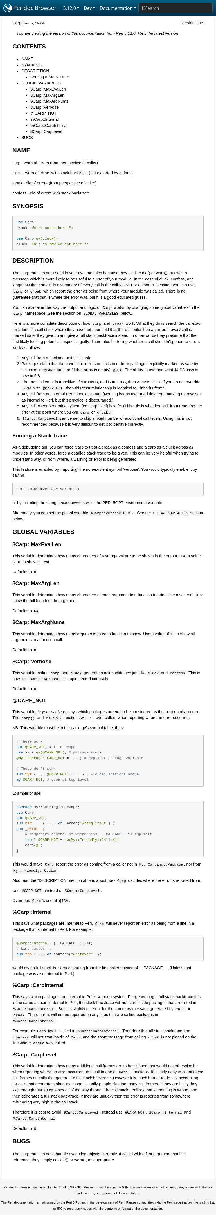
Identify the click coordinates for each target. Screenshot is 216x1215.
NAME (27, 59)
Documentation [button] (116, 8)
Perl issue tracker (179, 1202)
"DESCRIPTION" (52, 880)
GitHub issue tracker (136, 1187)
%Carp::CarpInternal (48, 125)
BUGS (27, 137)
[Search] (175, 8)
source (28, 23)
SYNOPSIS (31, 65)
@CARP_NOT (43, 113)
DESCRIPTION (35, 71)
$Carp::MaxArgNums (49, 101)
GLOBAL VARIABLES (41, 83)
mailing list (206, 1202)
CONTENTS (29, 46)
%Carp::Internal (44, 119)
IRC (60, 1208)
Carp (16, 23)
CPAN (39, 23)
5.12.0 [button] (69, 8)
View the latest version (158, 33)
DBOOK (74, 1187)
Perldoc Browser (30, 8)
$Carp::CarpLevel (46, 131)
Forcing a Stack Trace (50, 77)
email (160, 1187)
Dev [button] (88, 8)
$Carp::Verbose (44, 107)
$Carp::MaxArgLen (47, 95)
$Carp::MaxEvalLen (48, 89)
